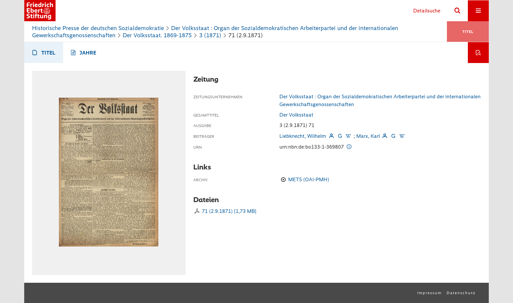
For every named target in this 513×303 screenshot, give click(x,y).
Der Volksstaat (296, 115)
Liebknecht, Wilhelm (302, 136)
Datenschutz (461, 293)
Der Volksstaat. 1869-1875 (157, 35)
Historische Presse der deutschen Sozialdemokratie (98, 28)
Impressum (429, 293)
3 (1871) (210, 35)
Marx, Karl (368, 136)
